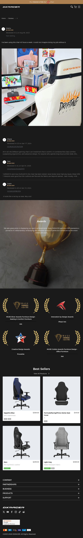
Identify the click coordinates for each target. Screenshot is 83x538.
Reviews (11, 18)
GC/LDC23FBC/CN (14, 191)
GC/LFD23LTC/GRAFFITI (16, 169)
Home (4, 18)
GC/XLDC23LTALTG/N (15, 147)
